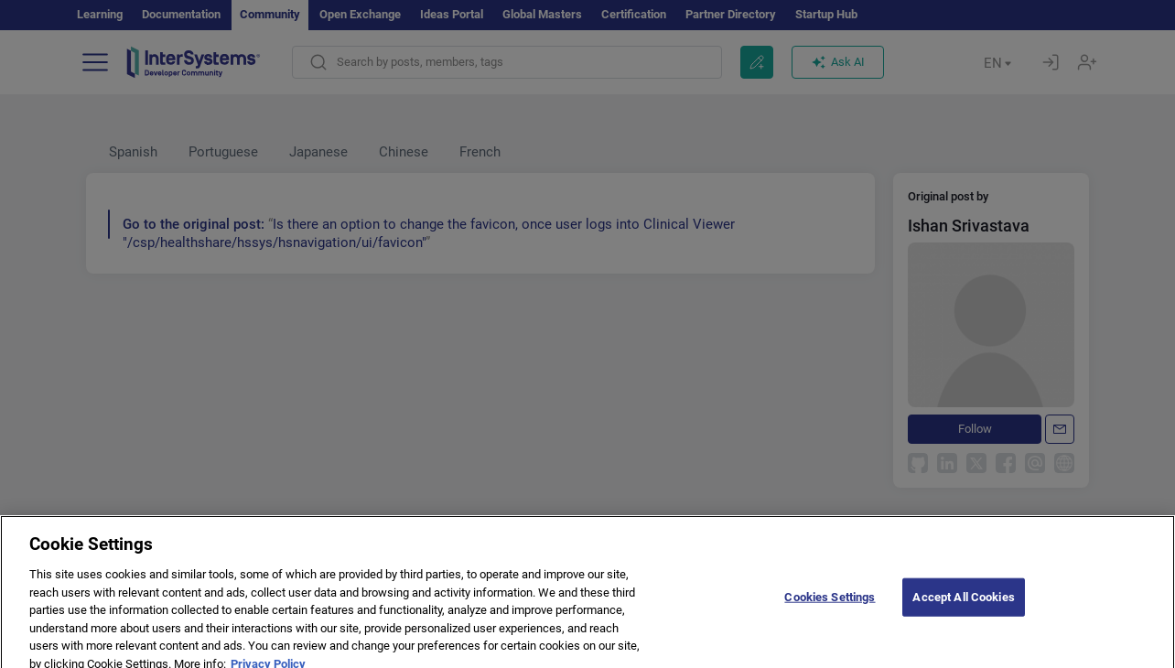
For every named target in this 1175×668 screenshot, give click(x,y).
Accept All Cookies (963, 607)
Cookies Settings (829, 607)
